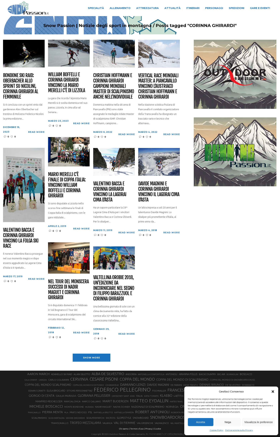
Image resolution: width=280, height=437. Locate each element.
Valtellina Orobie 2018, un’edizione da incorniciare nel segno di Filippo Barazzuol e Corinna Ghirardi (113, 288)
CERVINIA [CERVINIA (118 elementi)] (79, 379)
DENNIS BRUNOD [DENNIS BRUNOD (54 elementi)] (211, 384)
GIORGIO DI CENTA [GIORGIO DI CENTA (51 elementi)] (41, 395)
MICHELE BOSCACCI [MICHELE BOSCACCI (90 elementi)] (46, 406)
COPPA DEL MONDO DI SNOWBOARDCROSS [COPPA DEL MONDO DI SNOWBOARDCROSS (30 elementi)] (232, 379)
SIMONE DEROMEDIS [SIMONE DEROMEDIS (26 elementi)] (75, 418)
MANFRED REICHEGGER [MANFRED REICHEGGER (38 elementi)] (49, 401)
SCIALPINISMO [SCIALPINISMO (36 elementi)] (39, 417)
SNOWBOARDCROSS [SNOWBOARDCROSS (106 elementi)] (168, 417)
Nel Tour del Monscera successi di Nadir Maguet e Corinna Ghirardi (68, 289)
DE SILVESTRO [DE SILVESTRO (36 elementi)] (233, 384)
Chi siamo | (124, 429)
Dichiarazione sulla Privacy (239, 430)
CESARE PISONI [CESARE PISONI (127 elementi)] (104, 379)
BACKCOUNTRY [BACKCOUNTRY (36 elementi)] (207, 374)
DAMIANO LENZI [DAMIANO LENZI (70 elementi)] (133, 385)
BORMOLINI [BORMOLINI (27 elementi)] (232, 374)
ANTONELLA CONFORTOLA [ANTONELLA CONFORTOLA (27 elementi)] (151, 374)
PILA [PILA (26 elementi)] (66, 412)
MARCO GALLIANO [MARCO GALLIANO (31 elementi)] (91, 401)
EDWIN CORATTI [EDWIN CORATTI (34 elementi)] (36, 390)
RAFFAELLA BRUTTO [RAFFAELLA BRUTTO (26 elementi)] (103, 412)
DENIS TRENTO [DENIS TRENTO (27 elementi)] (190, 385)
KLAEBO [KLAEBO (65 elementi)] (166, 395)
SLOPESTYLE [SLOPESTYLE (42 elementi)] (124, 417)
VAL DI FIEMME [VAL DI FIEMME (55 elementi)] (124, 422)
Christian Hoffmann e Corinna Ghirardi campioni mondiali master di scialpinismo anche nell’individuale (113, 86)
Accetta (200, 422)
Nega (228, 422)
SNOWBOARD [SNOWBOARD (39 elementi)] (141, 417)
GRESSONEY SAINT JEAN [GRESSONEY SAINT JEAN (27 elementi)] (123, 396)
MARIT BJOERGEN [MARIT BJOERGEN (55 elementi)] (115, 401)
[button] (273, 391)
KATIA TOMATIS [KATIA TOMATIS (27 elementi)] (151, 396)
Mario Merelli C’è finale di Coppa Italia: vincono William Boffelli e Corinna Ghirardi (66, 185)
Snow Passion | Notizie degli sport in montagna (97, 25)
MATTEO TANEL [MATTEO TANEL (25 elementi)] (176, 401)
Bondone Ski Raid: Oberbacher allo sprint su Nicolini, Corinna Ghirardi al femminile (20, 86)
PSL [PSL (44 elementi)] (90, 412)
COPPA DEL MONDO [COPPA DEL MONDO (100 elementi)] (137, 379)
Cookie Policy (216, 430)
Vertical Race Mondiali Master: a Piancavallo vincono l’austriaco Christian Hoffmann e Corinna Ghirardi (158, 86)
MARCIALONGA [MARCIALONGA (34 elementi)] (72, 401)
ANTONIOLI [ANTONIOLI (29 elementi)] (171, 374)
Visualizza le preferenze (258, 422)
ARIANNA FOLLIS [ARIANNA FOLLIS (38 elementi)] (188, 374)
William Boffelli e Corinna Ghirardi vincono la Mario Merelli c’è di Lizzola (66, 82)
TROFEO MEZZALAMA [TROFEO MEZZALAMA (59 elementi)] (85, 422)
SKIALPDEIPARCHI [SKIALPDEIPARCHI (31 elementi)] (95, 418)
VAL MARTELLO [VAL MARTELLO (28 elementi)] (178, 423)
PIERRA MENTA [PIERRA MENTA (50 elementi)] (52, 412)
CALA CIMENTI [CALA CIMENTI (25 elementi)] (30, 380)
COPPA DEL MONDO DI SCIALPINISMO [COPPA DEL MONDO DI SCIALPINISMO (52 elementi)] (182, 379)
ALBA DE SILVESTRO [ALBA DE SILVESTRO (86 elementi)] (108, 374)
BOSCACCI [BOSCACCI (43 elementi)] (246, 374)
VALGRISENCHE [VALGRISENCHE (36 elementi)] (145, 423)
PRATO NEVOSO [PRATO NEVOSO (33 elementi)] (78, 412)
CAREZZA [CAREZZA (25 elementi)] (43, 380)
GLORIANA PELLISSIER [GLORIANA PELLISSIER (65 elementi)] (94, 395)
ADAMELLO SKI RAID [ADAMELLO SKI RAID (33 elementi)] (61, 374)
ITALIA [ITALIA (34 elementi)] (139, 396)
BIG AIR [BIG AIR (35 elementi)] (221, 374)
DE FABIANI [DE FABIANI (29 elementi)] (176, 385)
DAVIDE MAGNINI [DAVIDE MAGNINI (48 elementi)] (158, 384)
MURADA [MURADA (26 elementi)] (89, 407)
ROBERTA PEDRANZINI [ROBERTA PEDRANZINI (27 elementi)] (182, 412)
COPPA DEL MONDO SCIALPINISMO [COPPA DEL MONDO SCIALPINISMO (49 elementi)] (48, 384)
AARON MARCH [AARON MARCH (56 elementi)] (38, 374)
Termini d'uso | (137, 429)
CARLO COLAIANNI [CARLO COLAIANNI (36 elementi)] (58, 379)
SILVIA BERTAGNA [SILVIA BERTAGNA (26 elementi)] (56, 418)
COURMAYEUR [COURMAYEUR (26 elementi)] (112, 385)
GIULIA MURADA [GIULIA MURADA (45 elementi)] (66, 395)
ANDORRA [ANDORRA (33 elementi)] (131, 374)
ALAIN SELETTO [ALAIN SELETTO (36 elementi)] (82, 374)
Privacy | (149, 429)
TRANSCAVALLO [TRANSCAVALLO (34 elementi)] (59, 423)
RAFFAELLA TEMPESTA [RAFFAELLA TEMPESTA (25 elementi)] (124, 412)
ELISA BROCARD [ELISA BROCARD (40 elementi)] (56, 390)
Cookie (157, 429)
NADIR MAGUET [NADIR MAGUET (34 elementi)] (103, 407)
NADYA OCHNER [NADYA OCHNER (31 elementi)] (121, 407)
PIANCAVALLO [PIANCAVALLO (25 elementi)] (34, 412)
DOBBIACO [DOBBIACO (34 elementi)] (248, 385)
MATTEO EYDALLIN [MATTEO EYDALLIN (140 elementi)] (149, 400)
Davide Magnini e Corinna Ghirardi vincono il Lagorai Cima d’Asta (158, 192)
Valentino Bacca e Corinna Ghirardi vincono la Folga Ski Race (20, 238)
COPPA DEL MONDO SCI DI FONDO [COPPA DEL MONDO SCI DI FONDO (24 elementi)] (88, 385)
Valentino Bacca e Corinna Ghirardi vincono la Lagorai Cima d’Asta (109, 192)
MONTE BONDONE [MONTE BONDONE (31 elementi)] (74, 407)
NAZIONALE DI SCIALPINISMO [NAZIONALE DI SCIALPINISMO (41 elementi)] (147, 406)
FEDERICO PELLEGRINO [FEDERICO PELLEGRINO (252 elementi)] (122, 389)
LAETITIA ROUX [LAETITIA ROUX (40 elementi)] (182, 395)
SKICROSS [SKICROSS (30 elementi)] (110, 418)
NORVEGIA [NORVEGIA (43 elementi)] (172, 406)
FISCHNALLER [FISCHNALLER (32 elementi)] (159, 390)
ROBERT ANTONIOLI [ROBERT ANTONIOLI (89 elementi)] (152, 412)
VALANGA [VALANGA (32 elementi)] (107, 423)
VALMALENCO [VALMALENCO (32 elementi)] (162, 423)
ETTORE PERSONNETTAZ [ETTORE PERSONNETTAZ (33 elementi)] (79, 390)
